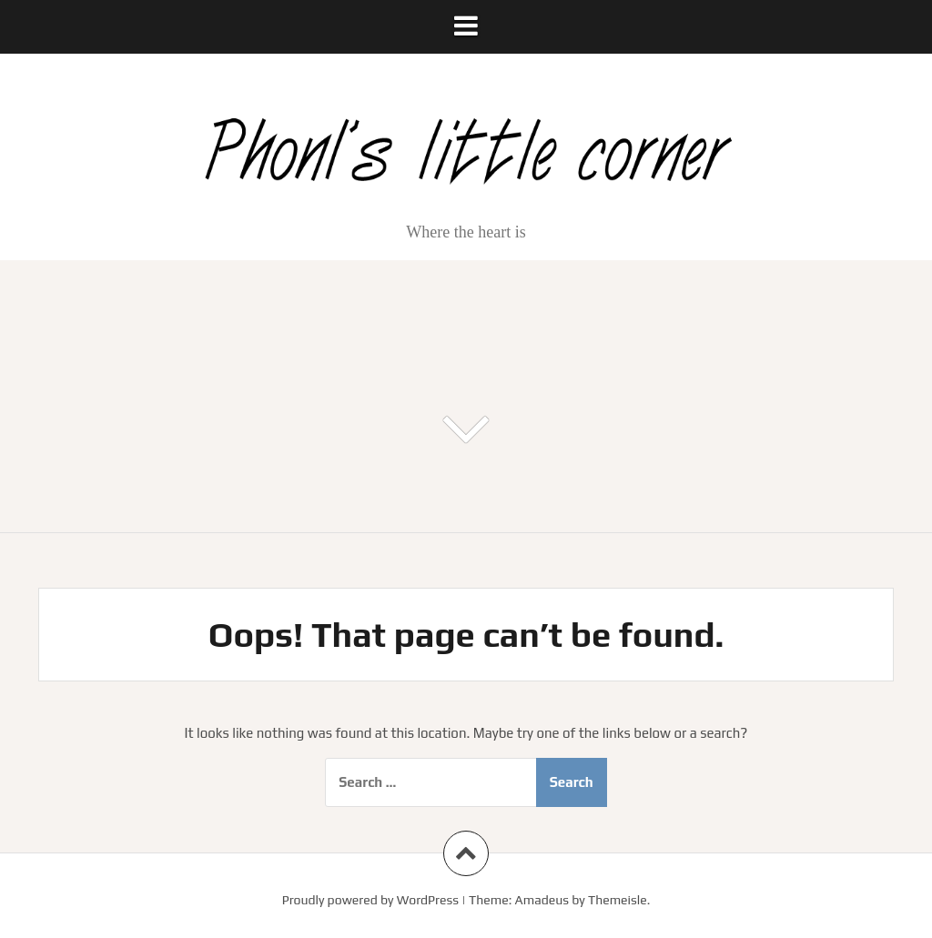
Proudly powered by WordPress (370, 900)
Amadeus (542, 900)
